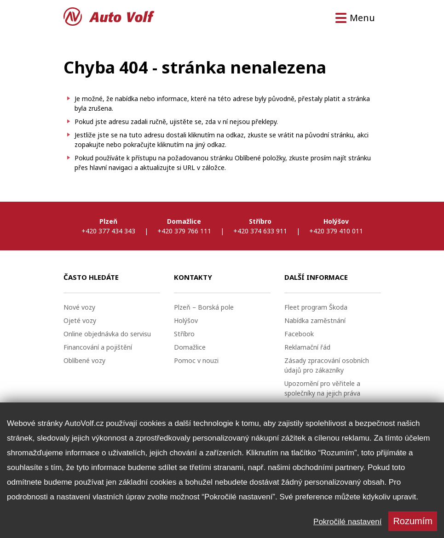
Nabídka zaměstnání (315, 320)
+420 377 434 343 (108, 231)
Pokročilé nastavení (347, 521)
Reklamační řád (307, 347)
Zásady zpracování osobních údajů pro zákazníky (326, 365)
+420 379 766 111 (184, 231)
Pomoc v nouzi (196, 360)
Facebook (299, 333)
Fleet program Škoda (315, 307)
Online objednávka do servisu (107, 333)
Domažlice (190, 347)
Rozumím (412, 521)
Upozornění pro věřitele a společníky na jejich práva (322, 388)
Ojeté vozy (79, 320)
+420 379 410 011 (336, 231)
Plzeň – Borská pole (204, 307)
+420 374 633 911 (260, 231)
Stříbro (184, 333)
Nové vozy (79, 307)
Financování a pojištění (97, 347)
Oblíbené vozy (84, 360)
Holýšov (186, 320)
